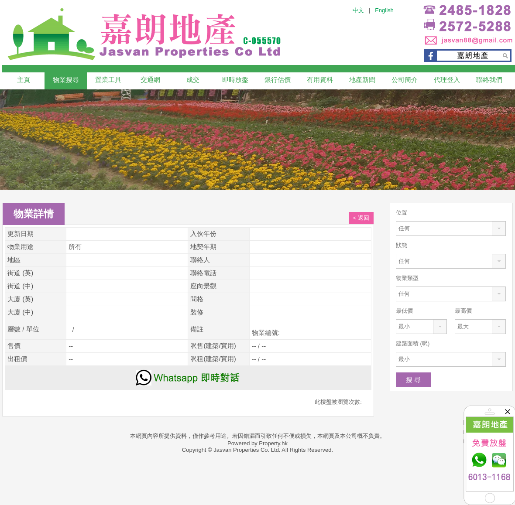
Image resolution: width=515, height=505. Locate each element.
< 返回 (361, 218)
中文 (358, 10)
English (384, 10)
